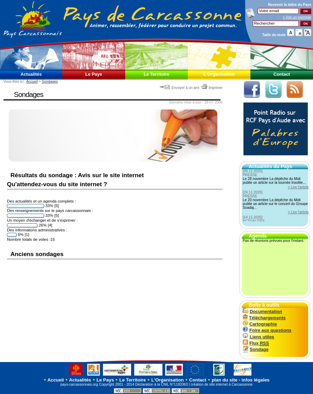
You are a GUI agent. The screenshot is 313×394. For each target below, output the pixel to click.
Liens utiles (258, 336)
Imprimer (212, 88)
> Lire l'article (298, 187)
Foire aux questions (267, 330)
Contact (281, 74)
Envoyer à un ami (180, 88)
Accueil (32, 81)
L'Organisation (219, 74)
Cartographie (260, 324)
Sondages (50, 81)
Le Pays (93, 74)
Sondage (255, 349)
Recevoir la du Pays (289, 5)
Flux (256, 343)
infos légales (255, 380)
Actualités (31, 74)
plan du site (225, 380)
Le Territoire (156, 74)
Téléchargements (264, 317)
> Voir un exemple (297, 17)
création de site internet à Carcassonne (221, 384)
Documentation (262, 311)
